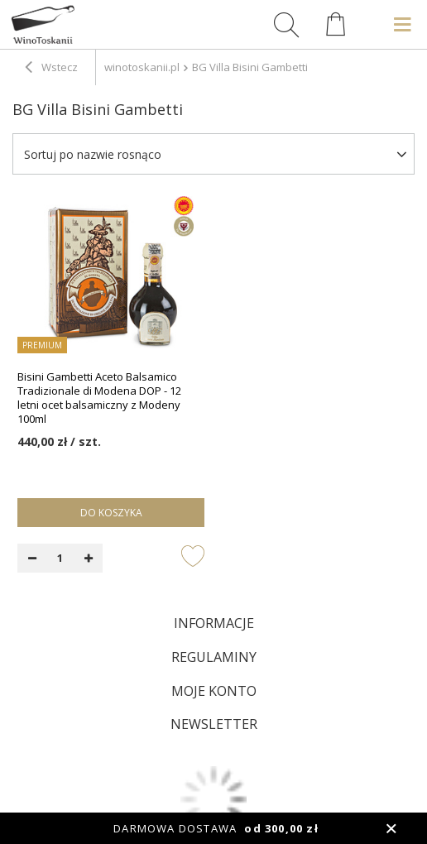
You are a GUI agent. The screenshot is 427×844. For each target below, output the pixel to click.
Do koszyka (111, 513)
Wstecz (51, 69)
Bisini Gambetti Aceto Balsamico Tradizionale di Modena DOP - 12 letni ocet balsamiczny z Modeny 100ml (99, 398)
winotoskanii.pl (142, 67)
